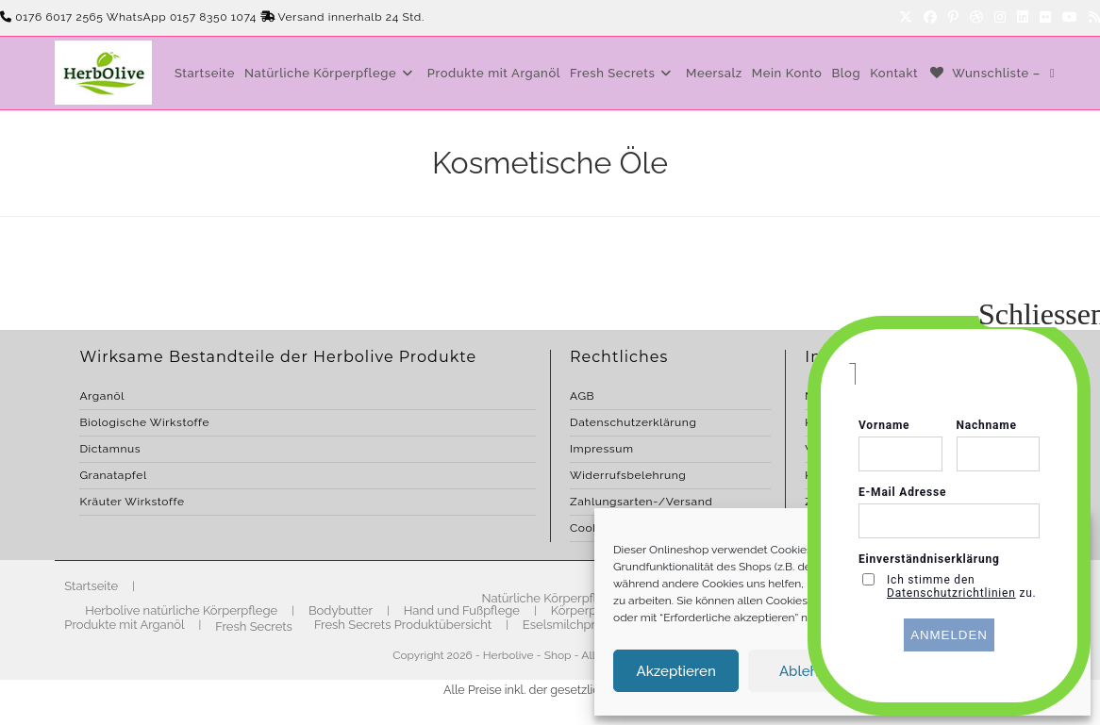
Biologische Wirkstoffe (144, 422)
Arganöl (102, 396)
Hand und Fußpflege (462, 610)
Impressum (602, 448)
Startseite (91, 586)
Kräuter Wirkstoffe (131, 501)
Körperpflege (588, 610)
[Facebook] (930, 17)
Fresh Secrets (253, 626)
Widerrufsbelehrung (628, 475)
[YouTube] (1070, 17)
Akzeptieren (676, 671)
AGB (582, 396)
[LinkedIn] (1022, 17)
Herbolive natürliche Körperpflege (181, 610)
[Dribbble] (976, 17)
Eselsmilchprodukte (579, 625)
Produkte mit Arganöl (124, 625)
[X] (905, 17)
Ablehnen (811, 671)
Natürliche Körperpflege (550, 598)
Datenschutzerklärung (633, 422)
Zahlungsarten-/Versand (641, 501)
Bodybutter (340, 610)
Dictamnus (110, 448)
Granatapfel (112, 475)
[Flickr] (1045, 17)
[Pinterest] (953, 17)
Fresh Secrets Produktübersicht (403, 625)
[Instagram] (1000, 17)
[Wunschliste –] (984, 73)
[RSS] (1091, 17)
